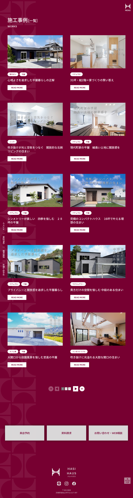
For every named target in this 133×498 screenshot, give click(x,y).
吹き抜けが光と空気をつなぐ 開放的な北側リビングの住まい (35, 149)
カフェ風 (13, 351)
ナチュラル (76, 74)
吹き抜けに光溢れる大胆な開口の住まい (95, 357)
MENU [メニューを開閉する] (127, 10)
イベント (3, 226)
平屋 (23, 74)
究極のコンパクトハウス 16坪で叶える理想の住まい (97, 220)
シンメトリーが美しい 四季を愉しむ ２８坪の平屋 (35, 220)
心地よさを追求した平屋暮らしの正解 (31, 80)
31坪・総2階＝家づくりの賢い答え (92, 80)
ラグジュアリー (78, 284)
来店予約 (3, 240)
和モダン (13, 74)
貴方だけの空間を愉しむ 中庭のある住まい (96, 290)
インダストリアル (78, 351)
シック (12, 142)
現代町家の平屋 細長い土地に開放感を (95, 147)
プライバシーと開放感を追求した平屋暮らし (35, 290)
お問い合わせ (3, 270)
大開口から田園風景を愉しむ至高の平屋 (32, 357)
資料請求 (3, 254)
